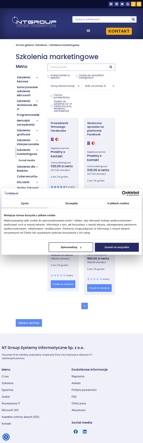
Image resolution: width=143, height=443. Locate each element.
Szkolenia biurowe (23, 79)
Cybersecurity (27, 176)
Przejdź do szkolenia (63, 284)
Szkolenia (41, 45)
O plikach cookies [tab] (118, 203)
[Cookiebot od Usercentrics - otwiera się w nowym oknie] (124, 193)
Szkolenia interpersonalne (28, 142)
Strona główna (25, 45)
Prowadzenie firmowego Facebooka (59, 126)
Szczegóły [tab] (71, 203)
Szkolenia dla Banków (26, 169)
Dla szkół (23, 182)
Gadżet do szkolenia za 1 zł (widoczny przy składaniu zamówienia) (63, 106)
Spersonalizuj (71, 247)
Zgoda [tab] (25, 203)
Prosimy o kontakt (58, 154)
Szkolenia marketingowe (64, 45)
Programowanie (28, 115)
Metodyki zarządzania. (26, 123)
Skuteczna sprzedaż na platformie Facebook (95, 128)
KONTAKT (119, 31)
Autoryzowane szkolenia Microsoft (27, 91)
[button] (88, 30)
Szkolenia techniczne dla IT (27, 105)
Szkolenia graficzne (23, 132)
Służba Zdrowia (27, 188)
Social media (27, 160)
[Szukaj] (133, 19)
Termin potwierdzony (62, 96)
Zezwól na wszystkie (116, 247)
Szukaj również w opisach (60, 76)
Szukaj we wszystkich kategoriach (91, 76)
